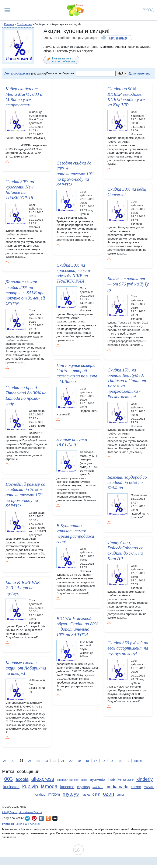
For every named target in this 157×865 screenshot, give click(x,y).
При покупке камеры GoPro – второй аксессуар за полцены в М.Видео (76, 373)
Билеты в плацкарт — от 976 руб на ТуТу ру (128, 284)
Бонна (18, 824)
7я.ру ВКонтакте (41, 818)
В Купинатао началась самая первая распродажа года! (75, 533)
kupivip (30, 786)
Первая (139, 760)
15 (112, 760)
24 (38, 760)
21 (62, 760)
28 (5, 760)
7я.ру (54, 818)
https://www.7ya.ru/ (30, 812)
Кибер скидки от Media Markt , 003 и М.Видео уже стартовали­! (24, 96)
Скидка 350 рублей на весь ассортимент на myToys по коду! (127, 648)
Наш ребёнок (31, 824)
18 (87, 760)
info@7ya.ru (9, 812)
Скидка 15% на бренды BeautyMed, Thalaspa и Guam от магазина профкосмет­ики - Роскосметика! (126, 383)
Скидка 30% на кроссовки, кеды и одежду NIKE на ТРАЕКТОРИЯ (73, 273)
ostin (96, 794)
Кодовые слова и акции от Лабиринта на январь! (26, 669)
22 (54, 760)
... (128, 760)
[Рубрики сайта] (7, 10)
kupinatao (11, 787)
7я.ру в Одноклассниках (48, 818)
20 (71, 760)
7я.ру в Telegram (27, 818)
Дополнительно (139, 73)
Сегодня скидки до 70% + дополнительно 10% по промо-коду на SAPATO (75, 173)
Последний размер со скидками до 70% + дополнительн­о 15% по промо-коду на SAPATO (25, 495)
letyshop (83, 787)
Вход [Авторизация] (148, 9)
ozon (108, 794)
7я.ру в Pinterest (34, 818)
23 (46, 760)
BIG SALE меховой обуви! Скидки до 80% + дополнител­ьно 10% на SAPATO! (77, 626)
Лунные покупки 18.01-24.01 (71, 441)
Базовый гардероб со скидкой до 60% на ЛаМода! (127, 482)
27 (13, 760)
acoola (21, 779)
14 (120, 760)
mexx (136, 787)
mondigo (38, 794)
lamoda (49, 786)
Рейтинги (8, 824)
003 (8, 779)
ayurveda (97, 779)
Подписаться (118, 37)
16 (103, 760)
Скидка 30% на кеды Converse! (126, 192)
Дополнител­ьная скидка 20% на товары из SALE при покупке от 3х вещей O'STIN (25, 292)
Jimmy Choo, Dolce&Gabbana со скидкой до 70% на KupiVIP (125, 550)
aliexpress (42, 779)
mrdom (54, 794)
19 (79, 760)
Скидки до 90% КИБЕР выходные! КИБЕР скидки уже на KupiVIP (126, 96)
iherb (111, 779)
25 (30, 760)
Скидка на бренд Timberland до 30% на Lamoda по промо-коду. (26, 395)
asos (84, 779)
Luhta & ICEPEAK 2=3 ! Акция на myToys (23, 589)
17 (95, 760)
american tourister (67, 779)
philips (120, 794)
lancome (67, 787)
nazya (85, 794)
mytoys (71, 794)
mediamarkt (117, 786)
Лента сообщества (17, 73)
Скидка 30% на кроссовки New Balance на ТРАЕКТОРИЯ (20, 189)
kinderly (144, 779)
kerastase (126, 779)
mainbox (98, 787)
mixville (149, 787)
